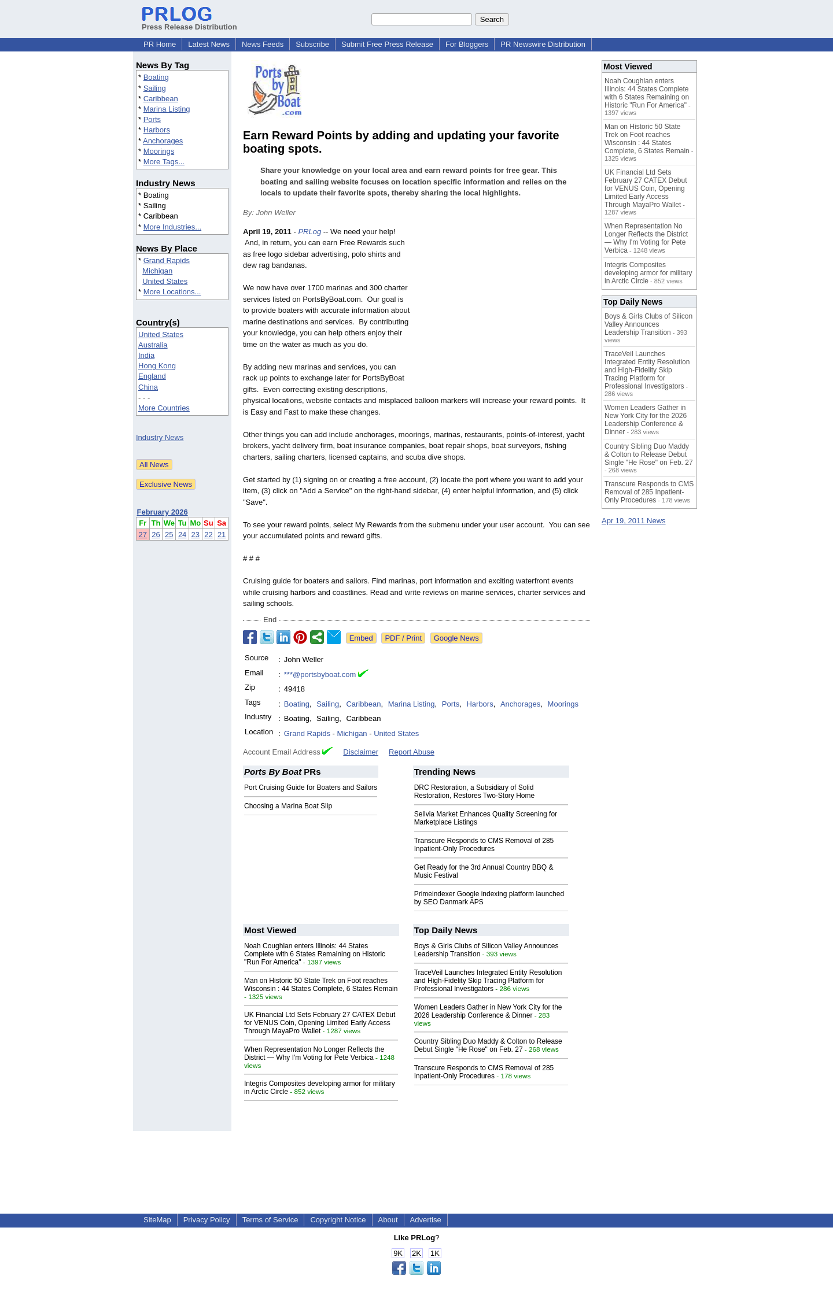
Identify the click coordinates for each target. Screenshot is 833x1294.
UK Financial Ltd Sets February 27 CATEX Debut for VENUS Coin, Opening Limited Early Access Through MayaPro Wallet (319, 1023)
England (152, 376)
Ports (152, 119)
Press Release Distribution (189, 22)
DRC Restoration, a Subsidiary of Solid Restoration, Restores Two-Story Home (474, 791)
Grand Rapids (166, 260)
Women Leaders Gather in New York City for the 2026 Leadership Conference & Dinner (488, 1011)
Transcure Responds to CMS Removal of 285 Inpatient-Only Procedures (484, 845)
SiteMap (157, 1219)
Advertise (425, 1219)
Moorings (158, 151)
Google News (456, 638)
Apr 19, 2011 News (634, 520)
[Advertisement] (503, 311)
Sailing (154, 88)
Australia (153, 345)
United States (164, 281)
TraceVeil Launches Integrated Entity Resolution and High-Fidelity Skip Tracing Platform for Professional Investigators (488, 980)
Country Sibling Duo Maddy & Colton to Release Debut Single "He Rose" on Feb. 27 (488, 1045)
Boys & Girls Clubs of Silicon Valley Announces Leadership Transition (648, 324)
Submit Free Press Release (387, 44)
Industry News (159, 437)
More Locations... (172, 291)
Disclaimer (360, 752)
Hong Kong (157, 365)
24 (182, 534)
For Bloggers (466, 44)
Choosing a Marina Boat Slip (288, 806)
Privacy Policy (206, 1219)
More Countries (164, 408)
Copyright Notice (338, 1219)
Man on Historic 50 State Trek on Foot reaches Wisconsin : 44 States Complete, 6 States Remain (320, 985)
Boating (156, 77)
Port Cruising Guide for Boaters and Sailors (310, 787)
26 (156, 534)
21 (222, 534)
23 (195, 534)
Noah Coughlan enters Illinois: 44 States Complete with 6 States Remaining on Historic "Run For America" (314, 954)
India (146, 355)
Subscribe (312, 44)
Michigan (157, 271)
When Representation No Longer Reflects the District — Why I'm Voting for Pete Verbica (314, 1053)
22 (208, 534)
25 (169, 534)
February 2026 (162, 512)
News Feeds (262, 44)
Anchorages (163, 140)
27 (143, 534)
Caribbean (160, 98)
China (148, 387)
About (388, 1219)
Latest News (209, 44)
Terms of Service (270, 1219)
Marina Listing (166, 109)
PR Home (159, 44)
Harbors (156, 129)
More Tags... (164, 161)
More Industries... (172, 227)
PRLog (309, 231)
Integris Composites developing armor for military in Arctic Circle (648, 273)
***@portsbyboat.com (320, 674)
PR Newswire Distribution (542, 44)
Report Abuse (411, 752)
